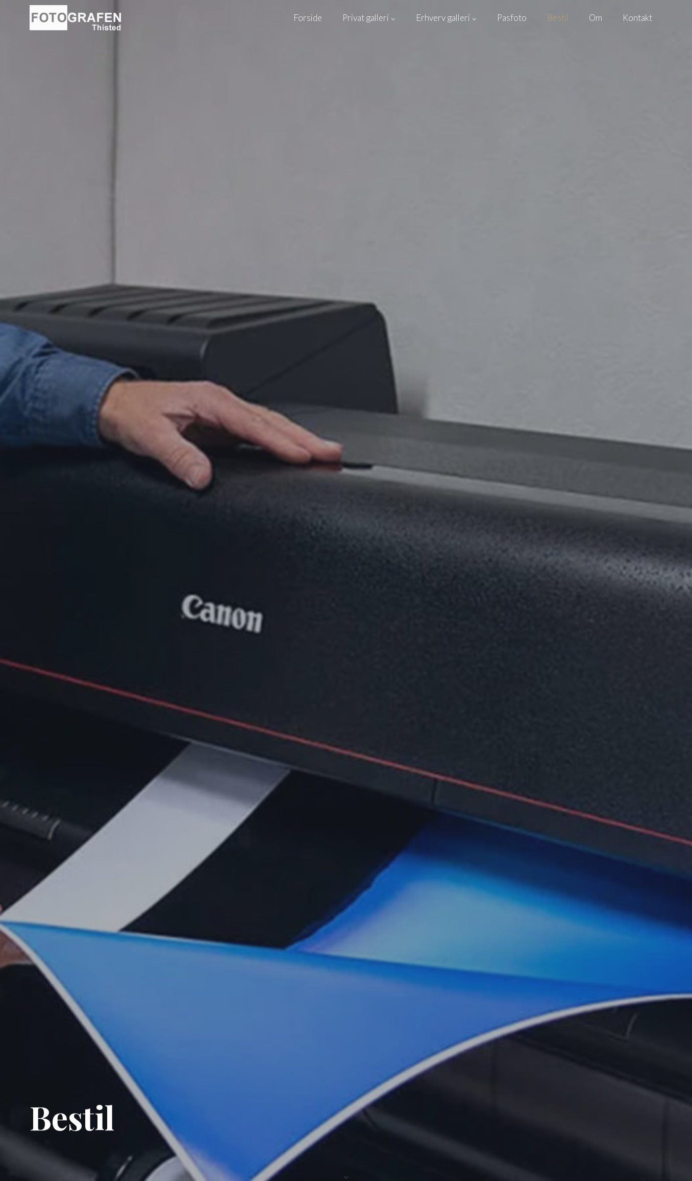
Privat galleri (369, 17)
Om (595, 17)
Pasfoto (512, 17)
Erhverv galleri (446, 17)
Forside (307, 17)
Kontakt (637, 17)
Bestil (558, 17)
